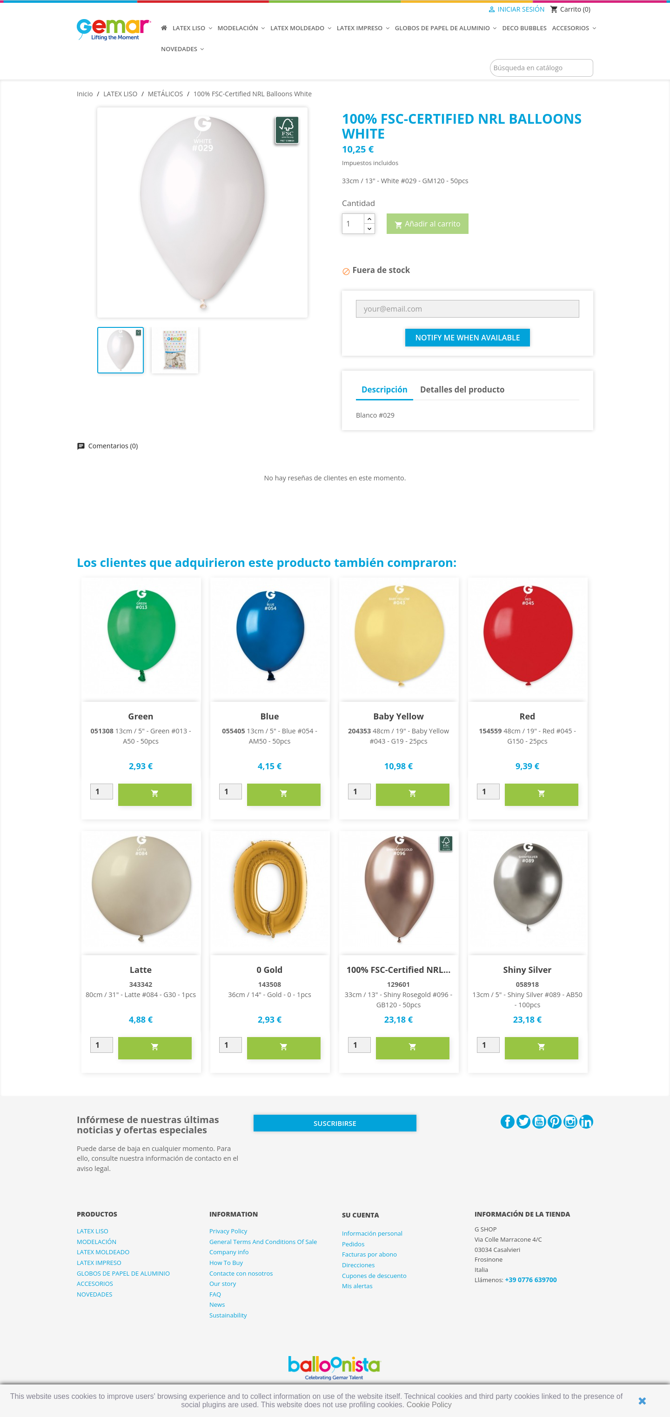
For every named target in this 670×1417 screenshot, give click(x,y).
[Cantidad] (353, 223)
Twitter (523, 1122)
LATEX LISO (92, 1231)
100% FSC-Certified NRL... (399, 969)
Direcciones (358, 1265)
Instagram (570, 1122)
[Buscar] (541, 68)
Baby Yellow (398, 716)
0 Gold (269, 969)
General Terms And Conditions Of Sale (263, 1241)
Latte (141, 969)
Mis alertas (357, 1286)
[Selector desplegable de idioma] (468, 9)
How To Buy (226, 1262)
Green (140, 716)
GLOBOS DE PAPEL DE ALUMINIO (123, 1273)
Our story (222, 1283)
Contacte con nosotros (241, 1273)
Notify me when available (467, 338)
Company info (229, 1252)
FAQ (215, 1294)
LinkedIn (586, 1122)
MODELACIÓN (96, 1241)
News (217, 1304)
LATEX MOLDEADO (103, 1252)
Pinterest (555, 1122)
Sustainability (228, 1315)
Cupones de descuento (374, 1275)
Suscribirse (335, 1123)
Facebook (508, 1122)
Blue (269, 716)
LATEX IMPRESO (99, 1262)
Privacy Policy (228, 1231)
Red (528, 716)
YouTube (539, 1122)
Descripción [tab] (385, 389)
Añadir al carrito (428, 224)
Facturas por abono (369, 1254)
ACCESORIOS (95, 1283)
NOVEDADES (94, 1294)
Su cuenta (360, 1215)
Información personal (372, 1233)
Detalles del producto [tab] (462, 389)
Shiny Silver (527, 969)
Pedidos (353, 1244)
